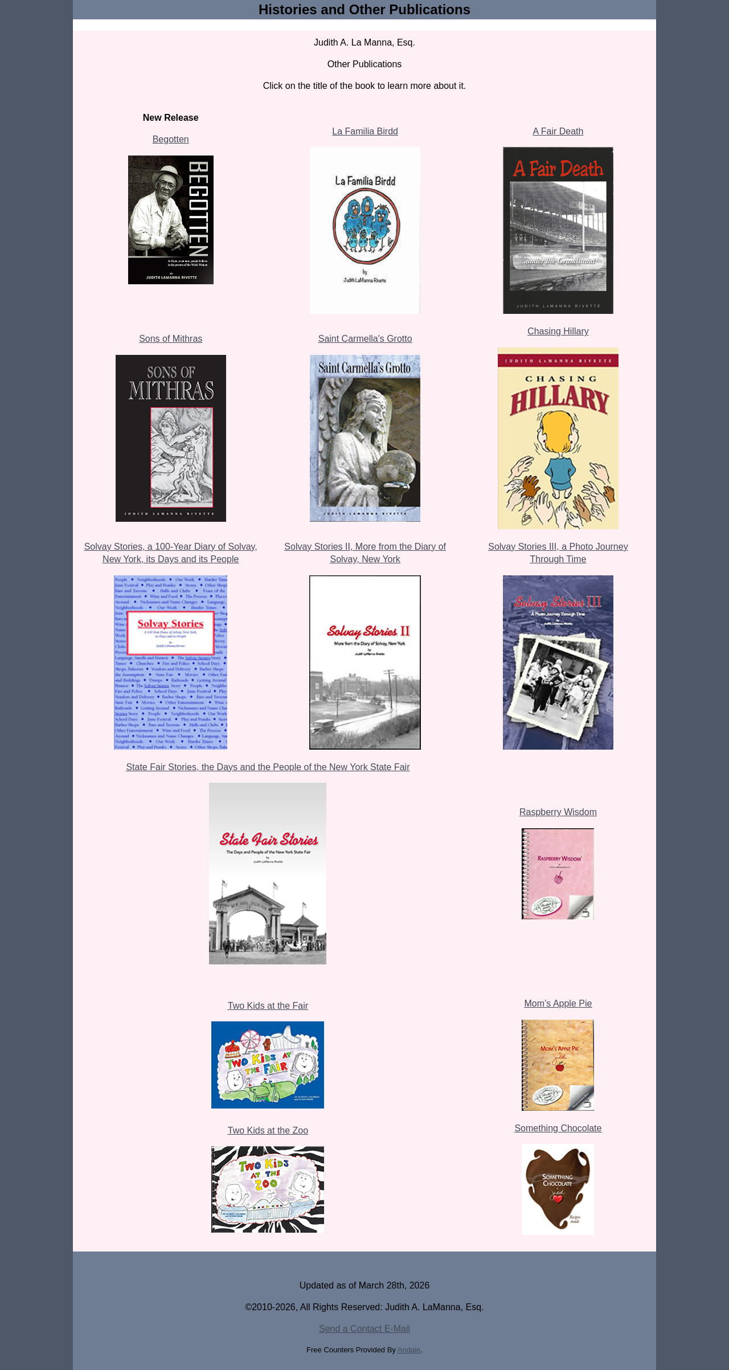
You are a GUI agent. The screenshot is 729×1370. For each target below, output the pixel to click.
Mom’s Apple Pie (558, 1003)
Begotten (171, 139)
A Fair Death (558, 131)
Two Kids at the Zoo (268, 1130)
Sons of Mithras (170, 338)
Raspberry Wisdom (558, 812)
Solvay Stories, (116, 546)
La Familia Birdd (365, 131)
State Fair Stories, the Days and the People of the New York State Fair (267, 767)
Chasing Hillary (558, 331)
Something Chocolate (557, 1128)
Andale (409, 1350)
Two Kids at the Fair (268, 1006)
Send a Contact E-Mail (364, 1329)
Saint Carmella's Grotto (365, 338)
